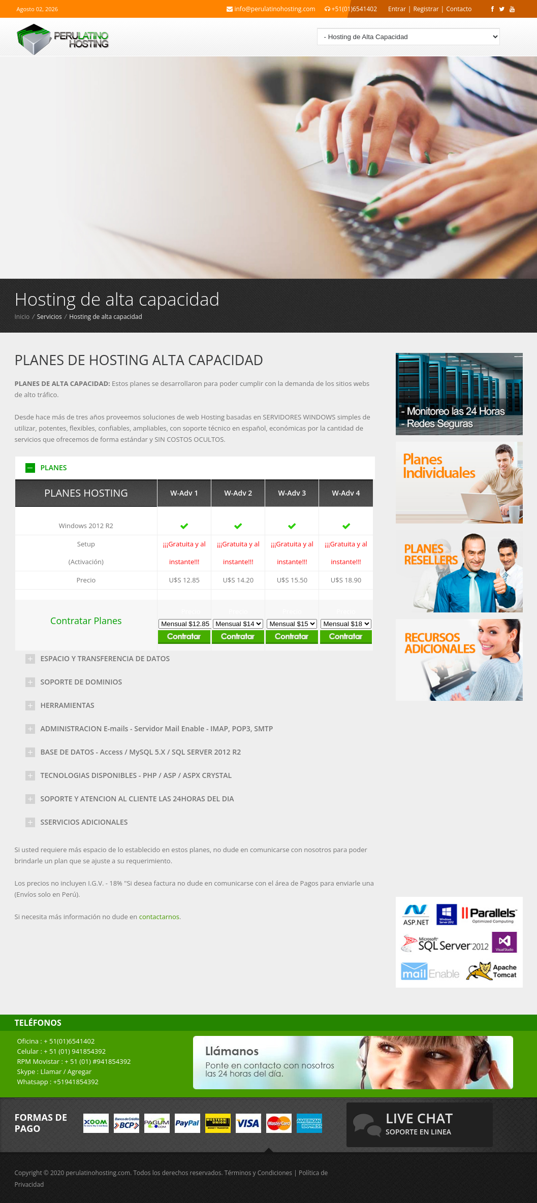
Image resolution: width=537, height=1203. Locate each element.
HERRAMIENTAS (67, 705)
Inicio (22, 316)
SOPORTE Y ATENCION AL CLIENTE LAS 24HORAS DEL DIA (137, 798)
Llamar (50, 1071)
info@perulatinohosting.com (271, 9)
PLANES (54, 467)
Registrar (425, 9)
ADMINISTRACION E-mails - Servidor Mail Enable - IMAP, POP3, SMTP (157, 728)
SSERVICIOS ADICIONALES (84, 822)
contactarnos (159, 916)
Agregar (80, 1071)
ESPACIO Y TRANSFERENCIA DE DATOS (105, 658)
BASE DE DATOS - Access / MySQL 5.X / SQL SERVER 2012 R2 (141, 752)
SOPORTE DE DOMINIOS (81, 682)
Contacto (458, 9)
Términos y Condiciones (258, 1172)
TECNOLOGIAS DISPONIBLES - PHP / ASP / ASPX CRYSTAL (136, 775)
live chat (419, 1122)
